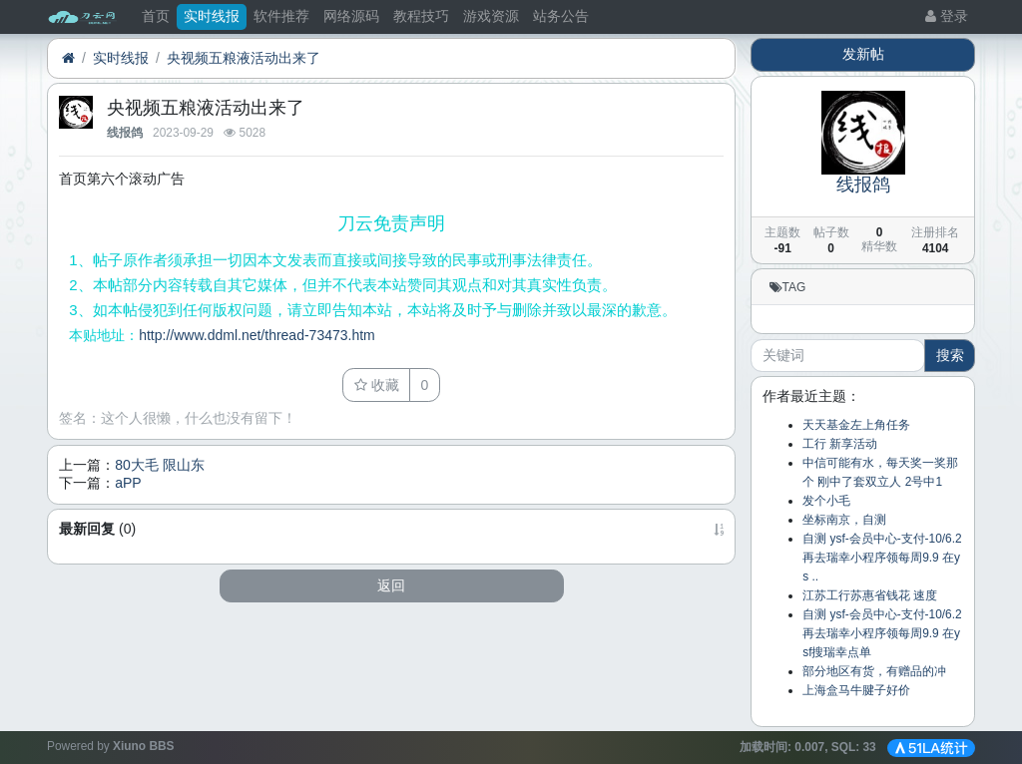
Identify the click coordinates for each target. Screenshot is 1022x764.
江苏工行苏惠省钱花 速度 (869, 595)
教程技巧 (421, 16)
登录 (946, 16)
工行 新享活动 (839, 444)
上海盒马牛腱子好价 (856, 690)
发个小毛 (826, 501)
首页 (156, 16)
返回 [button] (391, 585)
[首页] (68, 59)
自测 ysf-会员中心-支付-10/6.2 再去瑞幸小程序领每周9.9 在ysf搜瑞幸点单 (881, 633)
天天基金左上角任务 (856, 425)
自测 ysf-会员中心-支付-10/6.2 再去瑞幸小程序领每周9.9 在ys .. (881, 557)
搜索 (950, 355)
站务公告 (561, 16)
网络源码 (351, 16)
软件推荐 (281, 16)
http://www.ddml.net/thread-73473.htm (257, 335)
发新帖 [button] (863, 54)
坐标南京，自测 (844, 520)
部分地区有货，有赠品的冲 (874, 671)
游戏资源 (491, 16)
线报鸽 (125, 133)
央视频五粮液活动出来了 (243, 58)
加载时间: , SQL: (809, 747)
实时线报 (212, 16)
